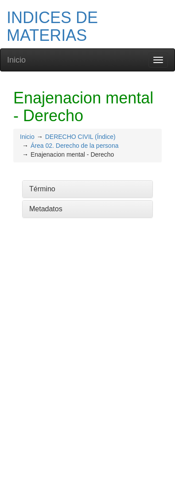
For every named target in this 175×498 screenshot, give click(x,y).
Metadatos (45, 209)
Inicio (16, 59)
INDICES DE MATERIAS (52, 26)
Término (42, 189)
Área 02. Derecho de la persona (74, 145)
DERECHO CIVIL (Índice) (80, 136)
